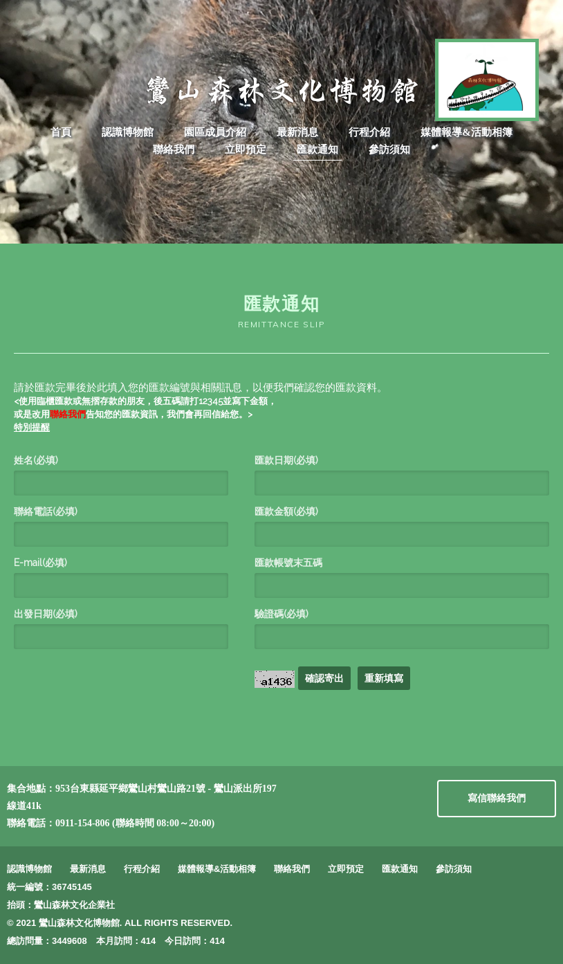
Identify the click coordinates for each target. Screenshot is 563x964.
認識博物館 (128, 132)
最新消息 (297, 132)
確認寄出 (324, 678)
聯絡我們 (173, 149)
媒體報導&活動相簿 (467, 132)
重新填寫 (383, 678)
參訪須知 (389, 149)
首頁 (60, 132)
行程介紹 (369, 132)
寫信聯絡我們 (497, 798)
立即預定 (245, 149)
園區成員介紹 (215, 132)
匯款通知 (317, 149)
